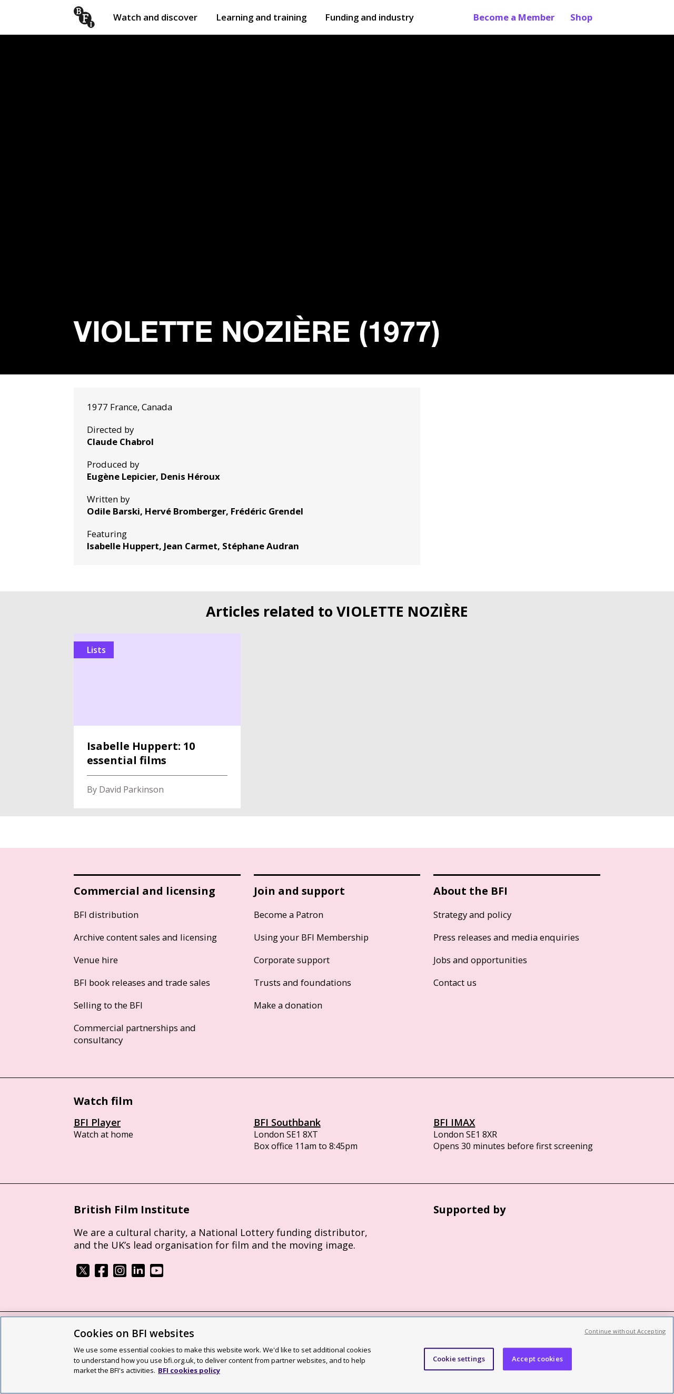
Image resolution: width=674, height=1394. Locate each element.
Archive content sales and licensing (145, 937)
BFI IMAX (454, 1122)
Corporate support (292, 960)
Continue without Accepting (625, 1331)
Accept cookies (537, 1358)
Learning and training (261, 17)
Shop (581, 17)
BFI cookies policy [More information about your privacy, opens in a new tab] (189, 1370)
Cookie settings (459, 1358)
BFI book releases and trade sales (142, 982)
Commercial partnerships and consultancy (135, 1034)
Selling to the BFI (108, 1005)
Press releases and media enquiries (506, 937)
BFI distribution (106, 914)
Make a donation (288, 1005)
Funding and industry (369, 17)
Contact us (455, 982)
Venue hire (96, 960)
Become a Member (513, 17)
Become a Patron (288, 914)
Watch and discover (155, 17)
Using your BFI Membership (311, 937)
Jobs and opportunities (480, 960)
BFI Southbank (287, 1122)
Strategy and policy (472, 914)
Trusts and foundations (302, 982)
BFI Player (97, 1122)
